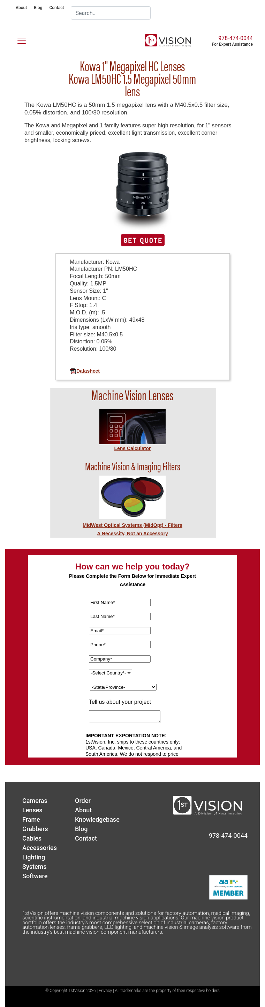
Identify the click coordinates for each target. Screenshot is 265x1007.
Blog (38, 7)
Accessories (39, 847)
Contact (56, 7)
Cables (31, 838)
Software (34, 876)
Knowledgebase (97, 819)
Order (83, 800)
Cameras (34, 800)
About (21, 7)
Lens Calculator (132, 448)
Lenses (32, 810)
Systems (34, 866)
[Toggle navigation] (17, 39)
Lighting (33, 857)
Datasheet (85, 371)
